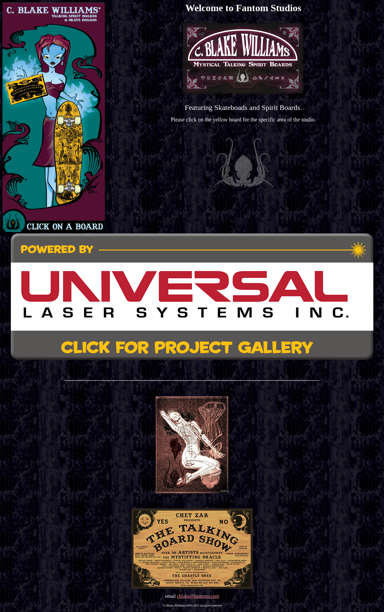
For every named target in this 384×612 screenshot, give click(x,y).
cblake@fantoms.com (198, 596)
